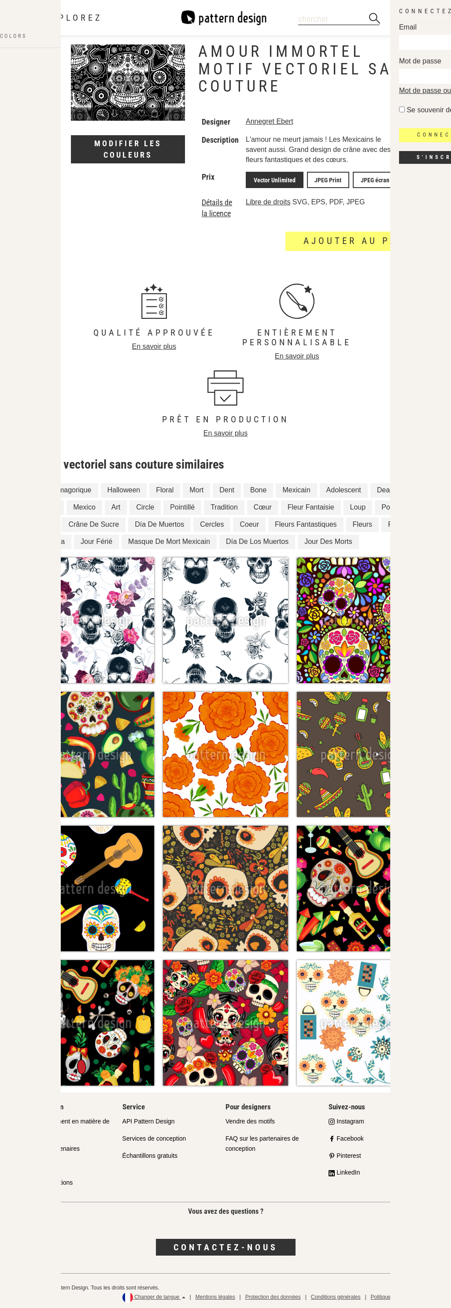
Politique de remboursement (404, 1295)
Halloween (123, 488)
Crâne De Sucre (93, 522)
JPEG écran (362, 178)
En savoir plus (154, 344)
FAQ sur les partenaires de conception (262, 1141)
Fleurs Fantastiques (306, 522)
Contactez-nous (226, 1245)
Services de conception (154, 1136)
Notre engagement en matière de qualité (64, 1124)
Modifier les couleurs (128, 149)
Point (389, 505)
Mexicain (296, 488)
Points (397, 522)
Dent (226, 488)
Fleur (44, 522)
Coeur (249, 522)
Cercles (212, 522)
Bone (258, 488)
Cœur (263, 505)
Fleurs (362, 522)
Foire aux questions (46, 1180)
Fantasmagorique (64, 488)
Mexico (84, 505)
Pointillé (182, 505)
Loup (358, 505)
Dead (385, 488)
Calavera (51, 539)
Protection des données (273, 1295)
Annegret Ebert (269, 121)
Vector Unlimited (272, 178)
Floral (165, 488)
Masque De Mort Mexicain (169, 539)
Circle (145, 505)
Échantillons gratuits (149, 1153)
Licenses (31, 1163)
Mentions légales (215, 1295)
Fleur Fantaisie (311, 505)
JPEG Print (320, 178)
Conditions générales (336, 1295)
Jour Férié (96, 539)
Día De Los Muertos (257, 539)
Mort (196, 488)
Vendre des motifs (250, 1119)
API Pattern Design (148, 1119)
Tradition (224, 505)
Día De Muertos (159, 522)
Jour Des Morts (328, 539)
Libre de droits (268, 199)
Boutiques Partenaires (49, 1146)
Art (115, 505)
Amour (47, 505)
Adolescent (343, 488)
